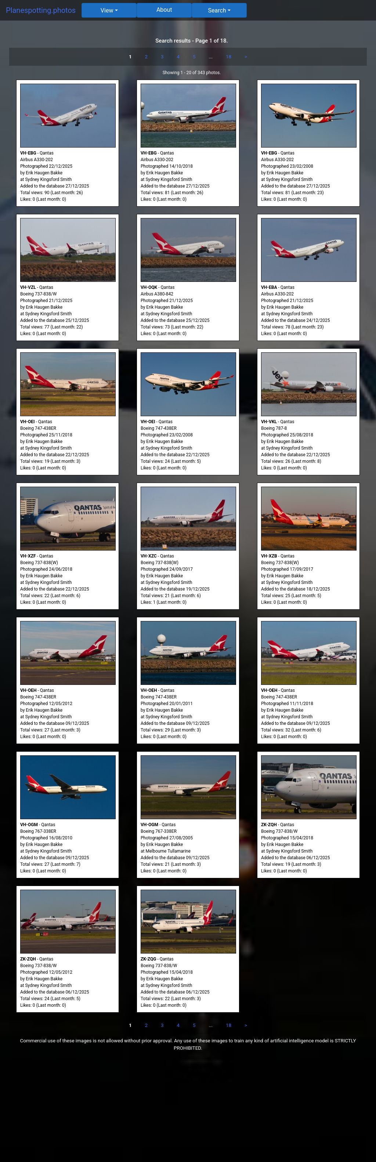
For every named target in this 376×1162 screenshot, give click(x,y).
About (164, 9)
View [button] (107, 10)
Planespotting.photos (41, 10)
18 (228, 56)
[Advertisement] (188, 1110)
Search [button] (217, 10)
